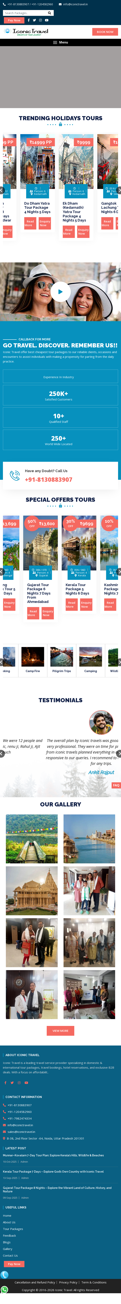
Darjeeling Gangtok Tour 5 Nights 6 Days (22, 589)
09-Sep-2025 (10, 1197)
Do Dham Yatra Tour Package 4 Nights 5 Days (60, 207)
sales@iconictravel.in (19, 1132)
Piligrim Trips (75, 671)
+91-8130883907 (16, 4)
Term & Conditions (94, 1282)
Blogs (7, 1242)
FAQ (116, 785)
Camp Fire (46, 671)
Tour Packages (13, 1229)
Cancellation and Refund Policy (35, 1282)
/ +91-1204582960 (41, 4)
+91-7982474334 (17, 1118)
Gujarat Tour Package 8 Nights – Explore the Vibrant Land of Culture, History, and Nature (57, 1189)
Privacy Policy (68, 1282)
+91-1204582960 (17, 1112)
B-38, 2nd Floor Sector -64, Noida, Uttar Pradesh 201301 (43, 1138)
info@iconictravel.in (18, 1125)
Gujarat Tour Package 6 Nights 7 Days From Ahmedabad (59, 593)
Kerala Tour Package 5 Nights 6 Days (97, 589)
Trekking (17, 671)
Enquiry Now (29, 232)
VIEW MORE (60, 1031)
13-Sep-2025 (10, 1178)
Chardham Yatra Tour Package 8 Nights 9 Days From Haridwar (21, 211)
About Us (9, 1222)
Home (7, 1215)
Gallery (7, 1249)
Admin (24, 1161)
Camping (104, 671)
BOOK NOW (105, 32)
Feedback (9, 1235)
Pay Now (14, 20)
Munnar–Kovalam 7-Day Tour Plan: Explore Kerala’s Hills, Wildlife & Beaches (53, 1155)
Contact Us (10, 1255)
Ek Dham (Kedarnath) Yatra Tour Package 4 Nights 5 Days (97, 211)
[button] (60, 42)
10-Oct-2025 (10, 1161)
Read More (15, 232)
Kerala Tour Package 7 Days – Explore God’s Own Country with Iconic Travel (53, 1171)
